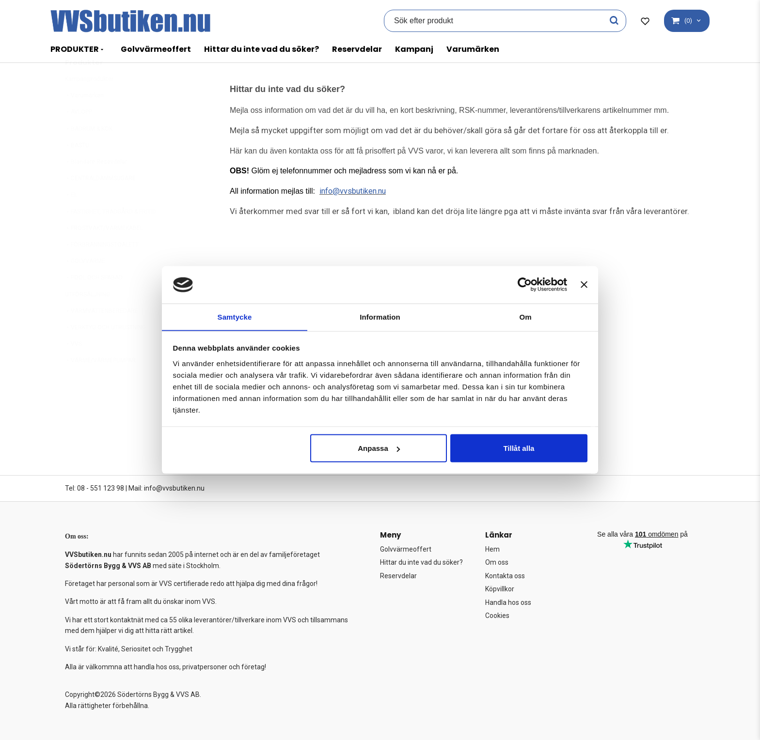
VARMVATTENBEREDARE (101, 334)
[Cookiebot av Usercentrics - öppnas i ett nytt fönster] (524, 284)
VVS (73, 367)
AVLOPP (78, 135)
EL (71, 218)
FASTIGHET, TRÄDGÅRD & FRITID (110, 235)
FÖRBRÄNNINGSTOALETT (102, 268)
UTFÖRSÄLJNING (87, 318)
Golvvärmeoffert (156, 49)
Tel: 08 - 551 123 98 (94, 488)
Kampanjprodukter (89, 102)
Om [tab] (525, 316)
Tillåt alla (518, 448)
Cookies (497, 615)
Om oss (496, 562)
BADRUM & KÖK (88, 152)
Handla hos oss (508, 602)
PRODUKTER (74, 49)
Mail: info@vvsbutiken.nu (166, 488)
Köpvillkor (499, 589)
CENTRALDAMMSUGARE (100, 202)
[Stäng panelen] (584, 284)
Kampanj (414, 49)
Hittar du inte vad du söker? (261, 49)
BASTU (77, 169)
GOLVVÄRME (85, 284)
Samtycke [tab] (235, 316)
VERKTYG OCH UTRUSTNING (105, 351)
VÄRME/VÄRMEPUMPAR (100, 384)
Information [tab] (380, 316)
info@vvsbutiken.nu (354, 191)
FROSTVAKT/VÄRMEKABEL (104, 251)
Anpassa (379, 448)
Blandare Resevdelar (96, 185)
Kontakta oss (505, 576)
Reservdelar (357, 49)
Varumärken (472, 49)
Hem (492, 549)
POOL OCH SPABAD (94, 301)
